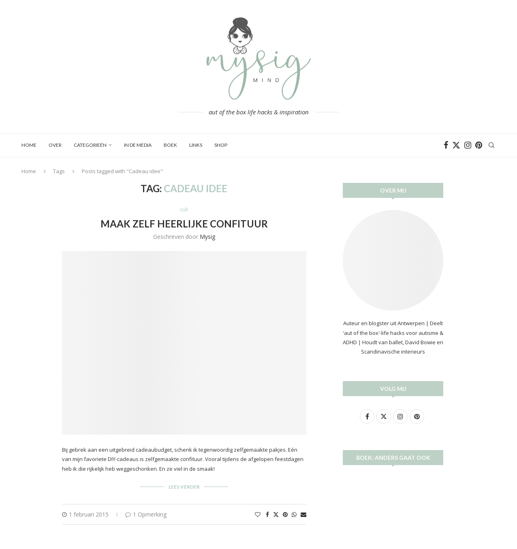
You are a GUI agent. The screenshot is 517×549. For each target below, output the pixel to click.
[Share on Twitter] (276, 514)
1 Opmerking (146, 514)
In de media (138, 145)
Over (55, 145)
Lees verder (184, 487)
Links (195, 145)
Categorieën (90, 145)
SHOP (220, 145)
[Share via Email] (303, 514)
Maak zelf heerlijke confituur (184, 223)
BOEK (170, 145)
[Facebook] (446, 145)
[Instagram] (467, 145)
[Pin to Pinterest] (285, 514)
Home (28, 145)
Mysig (207, 236)
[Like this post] (258, 514)
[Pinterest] (478, 145)
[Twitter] (456, 145)
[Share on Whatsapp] (294, 514)
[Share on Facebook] (267, 514)
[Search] (491, 145)
